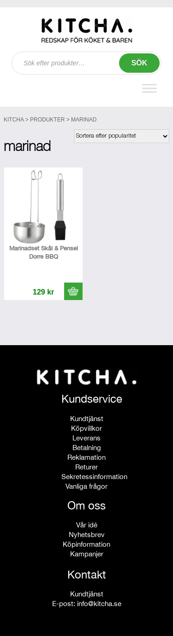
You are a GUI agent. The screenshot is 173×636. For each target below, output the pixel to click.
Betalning (86, 447)
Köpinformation (86, 544)
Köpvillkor (86, 428)
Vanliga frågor (86, 486)
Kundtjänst (86, 418)
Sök (139, 63)
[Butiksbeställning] (121, 136)
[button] (73, 291)
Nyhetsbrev (87, 534)
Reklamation (86, 457)
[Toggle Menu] (149, 88)
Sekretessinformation (94, 476)
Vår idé (86, 525)
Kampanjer (86, 554)
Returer (86, 467)
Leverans (86, 438)
